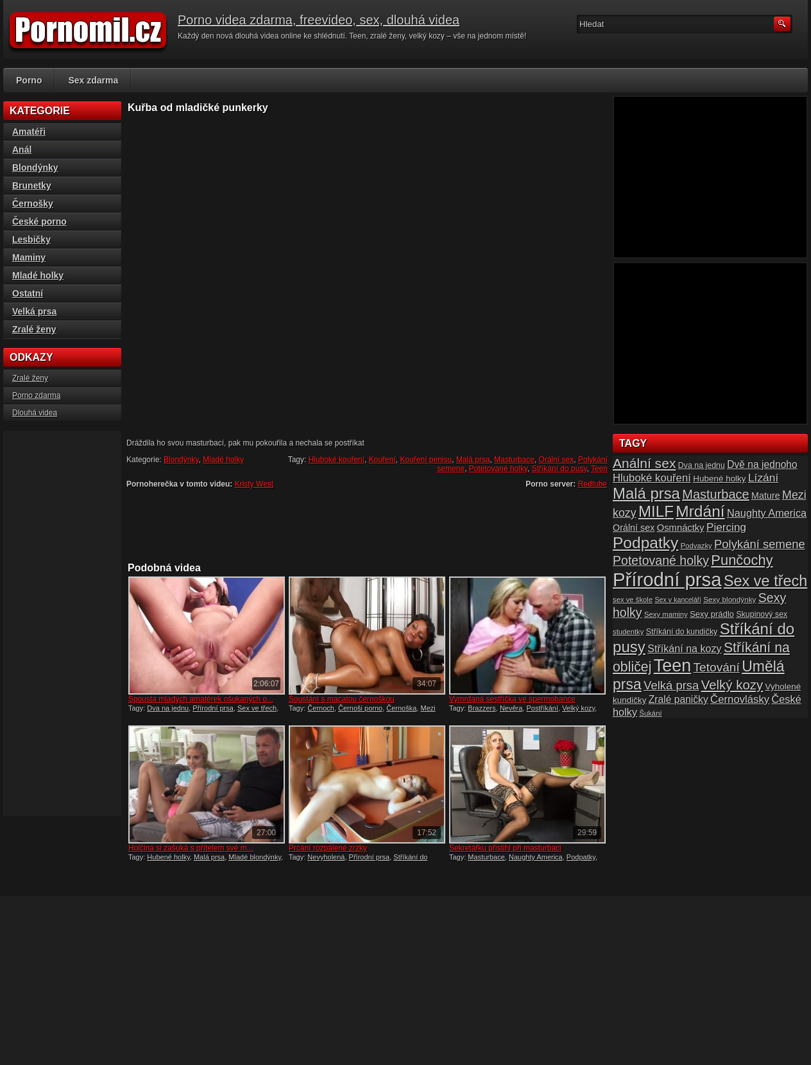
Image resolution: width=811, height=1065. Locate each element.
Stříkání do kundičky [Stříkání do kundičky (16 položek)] (682, 631)
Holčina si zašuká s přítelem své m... (190, 848)
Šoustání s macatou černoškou (342, 699)
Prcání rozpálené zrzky (328, 848)
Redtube (592, 484)
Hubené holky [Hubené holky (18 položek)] (719, 478)
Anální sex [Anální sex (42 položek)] (644, 463)
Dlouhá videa (34, 412)
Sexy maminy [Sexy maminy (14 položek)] (666, 614)
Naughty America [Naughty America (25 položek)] (767, 513)
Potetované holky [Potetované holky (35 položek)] (661, 560)
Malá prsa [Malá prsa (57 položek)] (646, 493)
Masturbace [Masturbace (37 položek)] (715, 494)
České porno (39, 221)
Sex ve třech (257, 708)
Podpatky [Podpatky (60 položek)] (645, 542)
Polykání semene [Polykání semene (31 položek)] (759, 544)
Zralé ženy (34, 329)
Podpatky (581, 857)
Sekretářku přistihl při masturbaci (505, 848)
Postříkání (542, 708)
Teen (599, 468)
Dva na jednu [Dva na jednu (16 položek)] (701, 465)
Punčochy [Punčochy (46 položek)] (742, 560)
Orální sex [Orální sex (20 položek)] (633, 528)
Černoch (320, 708)
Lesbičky (31, 239)
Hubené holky (168, 857)
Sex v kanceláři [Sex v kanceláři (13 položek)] (678, 599)
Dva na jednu (168, 708)
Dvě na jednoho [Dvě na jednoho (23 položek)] (762, 464)
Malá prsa (473, 459)
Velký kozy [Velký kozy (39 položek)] (732, 685)
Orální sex (556, 459)
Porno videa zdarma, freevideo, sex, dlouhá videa (318, 20)
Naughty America (536, 857)
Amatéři (29, 131)
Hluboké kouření (336, 459)
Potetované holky (498, 468)
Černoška (401, 708)
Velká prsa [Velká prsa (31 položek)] (671, 685)
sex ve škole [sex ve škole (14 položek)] (633, 599)
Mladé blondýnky (254, 857)
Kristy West (254, 484)
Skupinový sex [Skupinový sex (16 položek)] (761, 614)
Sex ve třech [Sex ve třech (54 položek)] (765, 581)
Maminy (29, 257)
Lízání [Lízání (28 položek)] (763, 477)
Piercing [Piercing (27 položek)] (726, 527)
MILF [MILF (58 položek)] (656, 511)
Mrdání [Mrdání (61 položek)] (700, 511)
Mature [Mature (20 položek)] (765, 495)
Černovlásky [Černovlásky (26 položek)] (739, 699)
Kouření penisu (426, 459)
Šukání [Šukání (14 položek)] (650, 713)
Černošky (32, 203)
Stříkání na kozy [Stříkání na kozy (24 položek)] (684, 648)
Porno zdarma (36, 395)
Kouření (382, 459)
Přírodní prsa (213, 708)
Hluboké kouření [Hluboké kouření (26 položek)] (652, 478)
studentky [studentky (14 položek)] (628, 632)
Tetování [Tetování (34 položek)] (717, 667)
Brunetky (31, 185)
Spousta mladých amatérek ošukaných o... (200, 699)
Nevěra (511, 708)
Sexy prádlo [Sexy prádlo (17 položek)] (712, 614)
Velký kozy (578, 708)
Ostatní (27, 293)
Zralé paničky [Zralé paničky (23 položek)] (678, 699)
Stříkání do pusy (559, 468)
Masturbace (514, 459)
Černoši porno (360, 708)
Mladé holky (223, 459)
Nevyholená (326, 857)
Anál (21, 149)
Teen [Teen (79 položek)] (672, 665)
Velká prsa (34, 311)
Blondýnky (181, 459)
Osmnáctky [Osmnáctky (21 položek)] (680, 528)
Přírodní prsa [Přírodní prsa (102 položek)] (667, 579)
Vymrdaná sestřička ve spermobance (512, 699)
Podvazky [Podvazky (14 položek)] (696, 546)
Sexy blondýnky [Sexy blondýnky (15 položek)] (729, 599)
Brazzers (481, 708)
